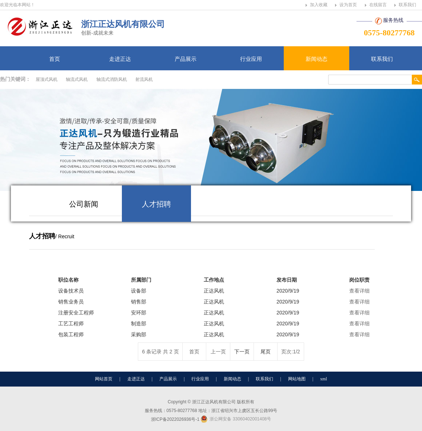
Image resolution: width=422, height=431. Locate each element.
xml (323, 378)
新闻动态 (316, 59)
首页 (54, 59)
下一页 (242, 351)
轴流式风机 (77, 79)
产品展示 (185, 59)
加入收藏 (318, 4)
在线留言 (378, 4)
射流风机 (144, 79)
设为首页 (348, 4)
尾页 (265, 351)
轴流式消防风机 (111, 79)
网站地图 (297, 378)
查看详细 (359, 291)
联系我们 (407, 4)
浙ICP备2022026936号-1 (175, 419)
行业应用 (251, 59)
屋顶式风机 (46, 79)
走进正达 (120, 59)
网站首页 (103, 378)
